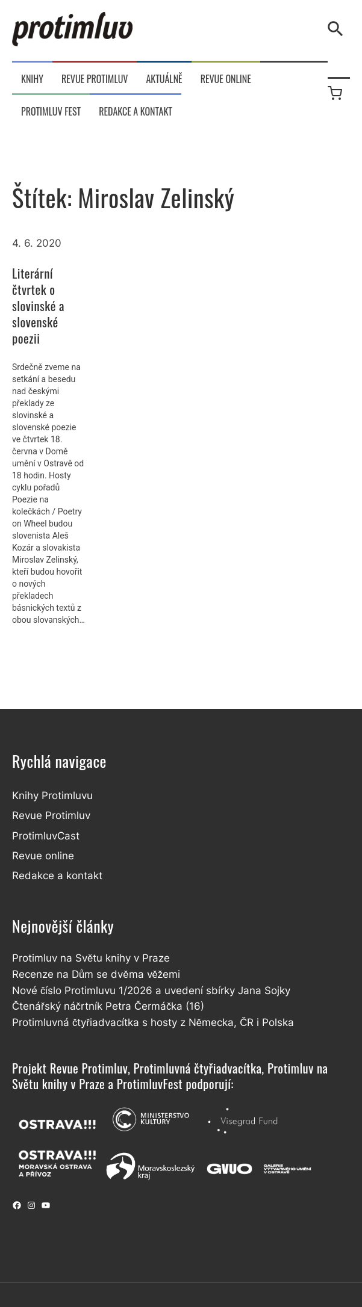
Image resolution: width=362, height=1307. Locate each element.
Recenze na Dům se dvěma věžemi (96, 974)
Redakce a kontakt (57, 876)
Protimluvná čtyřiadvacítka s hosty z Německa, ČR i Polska (153, 1022)
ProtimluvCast (46, 836)
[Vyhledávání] (338, 29)
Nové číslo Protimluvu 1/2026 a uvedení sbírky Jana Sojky (151, 990)
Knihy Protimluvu (52, 795)
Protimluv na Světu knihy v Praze (91, 958)
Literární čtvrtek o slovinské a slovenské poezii (38, 306)
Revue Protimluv (51, 815)
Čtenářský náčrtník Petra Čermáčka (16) (108, 1006)
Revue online (43, 856)
